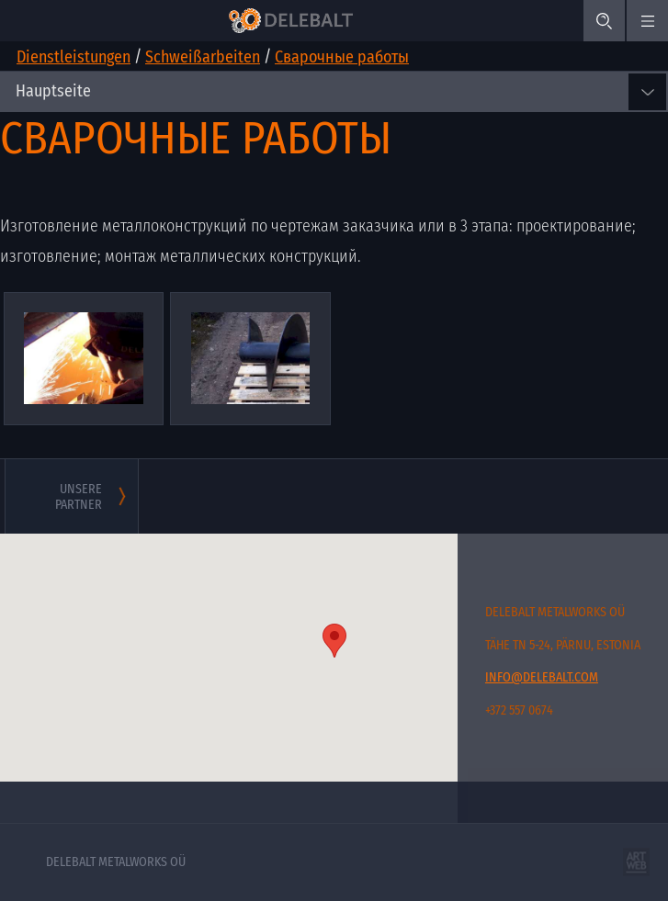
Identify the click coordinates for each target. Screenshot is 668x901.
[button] (334, 641)
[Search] (604, 20)
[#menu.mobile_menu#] (647, 20)
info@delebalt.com (541, 677)
